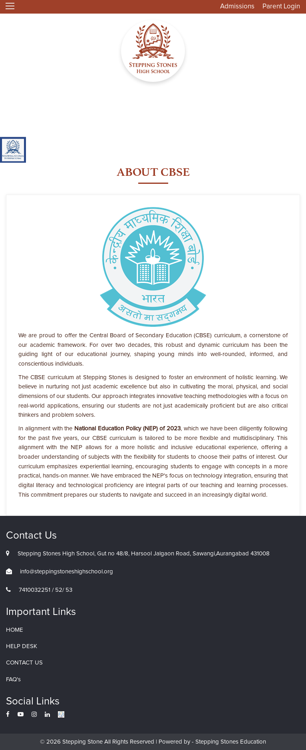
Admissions (237, 6)
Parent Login (281, 6)
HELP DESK (21, 646)
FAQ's (13, 679)
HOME (14, 630)
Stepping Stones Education (230, 742)
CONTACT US (24, 663)
